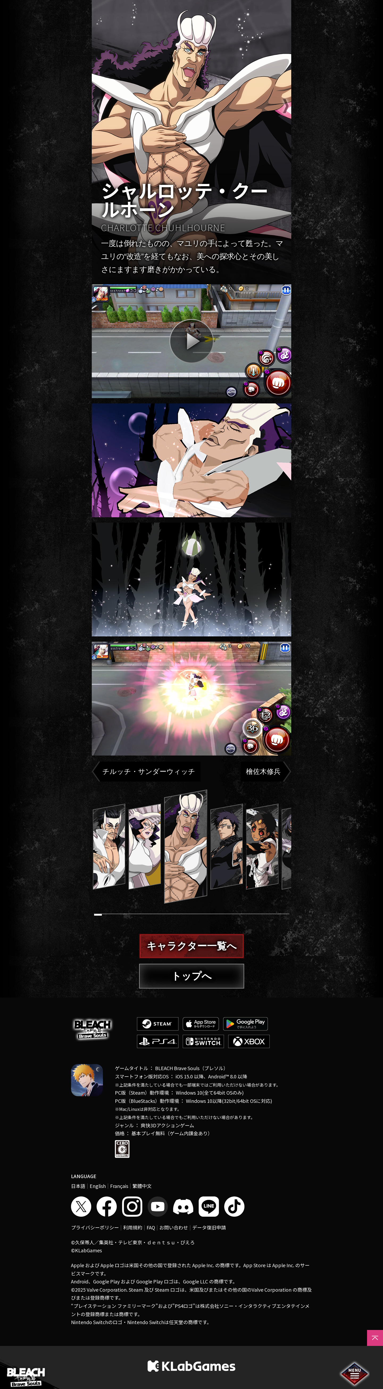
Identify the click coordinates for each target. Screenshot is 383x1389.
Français (119, 1185)
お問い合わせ (173, 1227)
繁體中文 (142, 1185)
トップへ (191, 976)
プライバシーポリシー (95, 1227)
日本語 (78, 1185)
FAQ (151, 1227)
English (98, 1185)
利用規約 (132, 1227)
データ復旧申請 (209, 1227)
